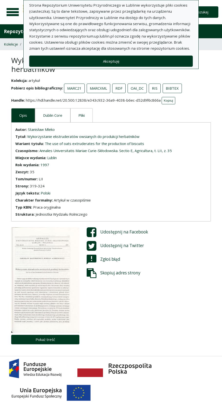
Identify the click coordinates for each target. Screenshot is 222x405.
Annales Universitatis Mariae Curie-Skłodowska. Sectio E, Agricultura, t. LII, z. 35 (105, 150)
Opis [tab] (23, 115)
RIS (154, 88)
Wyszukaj (200, 12)
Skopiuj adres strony (113, 273)
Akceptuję (111, 61)
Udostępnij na (117, 232)
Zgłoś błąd (103, 259)
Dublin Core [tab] (52, 115)
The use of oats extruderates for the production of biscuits (94, 143)
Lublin (52, 157)
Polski (45, 193)
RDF (118, 88)
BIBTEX (172, 88)
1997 (44, 164)
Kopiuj (168, 100)
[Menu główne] (13, 12)
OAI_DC (137, 88)
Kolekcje (11, 44)
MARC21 (74, 88)
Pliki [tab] (81, 115)
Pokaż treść (45, 339)
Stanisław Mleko (41, 129)
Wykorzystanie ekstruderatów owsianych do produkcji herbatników (83, 136)
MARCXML (98, 88)
